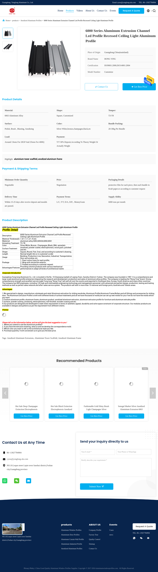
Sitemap (92, 544)
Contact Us (102, 10)
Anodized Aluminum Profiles (31, 21)
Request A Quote (131, 10)
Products (70, 10)
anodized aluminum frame (69, 338)
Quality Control (94, 539)
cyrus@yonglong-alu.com (17, 459)
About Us (89, 10)
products (15, 21)
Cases (111, 530)
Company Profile (95, 530)
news (111, 535)
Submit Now (96, 486)
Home (60, 10)
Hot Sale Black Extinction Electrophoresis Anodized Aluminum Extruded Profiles (61, 409)
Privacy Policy (29, 568)
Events (113, 10)
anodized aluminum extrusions (20, 338)
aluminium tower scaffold (46, 338)
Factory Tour (93, 535)
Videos (79, 10)
